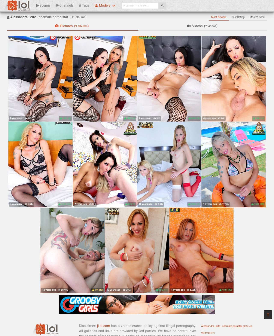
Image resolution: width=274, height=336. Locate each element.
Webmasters (208, 333)
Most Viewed (257, 17)
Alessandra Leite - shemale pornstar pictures (226, 326)
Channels (64, 5)
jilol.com (103, 326)
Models (102, 5)
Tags (84, 5)
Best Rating (237, 17)
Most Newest (218, 17)
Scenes (43, 5)
